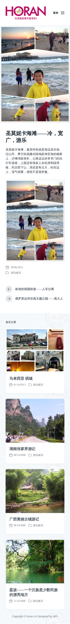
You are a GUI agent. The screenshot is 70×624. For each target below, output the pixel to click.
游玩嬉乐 (16, 272)
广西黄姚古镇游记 (24, 532)
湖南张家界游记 (22, 462)
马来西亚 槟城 (20, 391)
